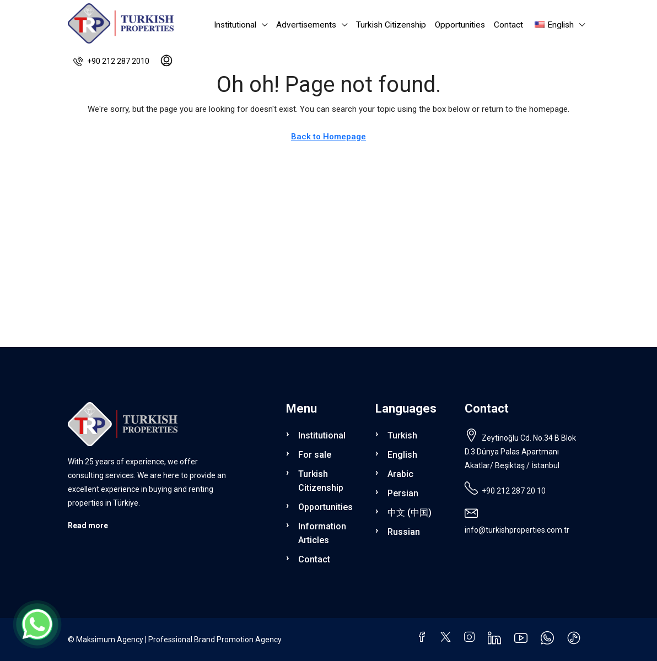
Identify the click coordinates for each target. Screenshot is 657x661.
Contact (508, 25)
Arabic (400, 474)
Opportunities (460, 25)
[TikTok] (576, 640)
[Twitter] (447, 638)
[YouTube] (523, 640)
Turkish (402, 435)
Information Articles (322, 533)
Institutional (235, 25)
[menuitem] (111, 61)
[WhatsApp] (549, 640)
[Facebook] (424, 638)
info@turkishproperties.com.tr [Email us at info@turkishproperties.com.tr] (517, 529)
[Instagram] (471, 638)
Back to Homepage (328, 137)
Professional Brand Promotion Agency (215, 639)
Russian (403, 532)
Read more (88, 525)
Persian (402, 493)
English (402, 454)
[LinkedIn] (496, 640)
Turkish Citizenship (391, 25)
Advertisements (306, 25)
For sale (314, 454)
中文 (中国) (409, 512)
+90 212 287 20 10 (514, 490)
